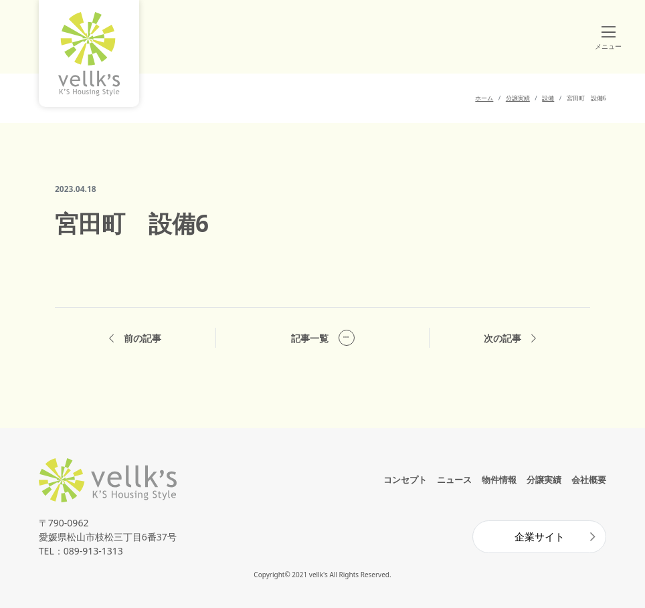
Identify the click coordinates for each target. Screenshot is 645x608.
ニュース (454, 480)
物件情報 (499, 480)
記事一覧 (323, 338)
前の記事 (135, 338)
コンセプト (405, 480)
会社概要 (588, 480)
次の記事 (510, 338)
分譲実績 (544, 480)
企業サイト (540, 536)
